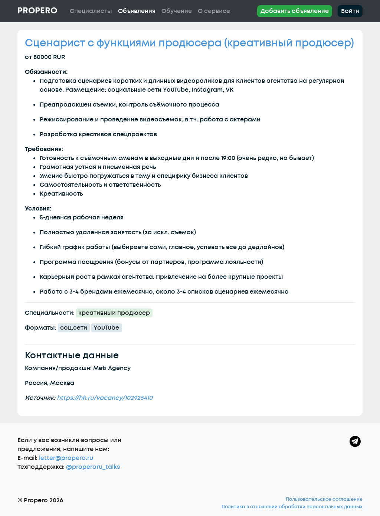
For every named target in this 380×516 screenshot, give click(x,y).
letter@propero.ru (66, 458)
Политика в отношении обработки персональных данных (292, 506)
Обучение (176, 11)
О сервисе (214, 11)
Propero (37, 11)
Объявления (136, 11)
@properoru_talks (93, 467)
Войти (350, 11)
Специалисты (91, 11)
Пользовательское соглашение (324, 499)
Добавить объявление (295, 11)
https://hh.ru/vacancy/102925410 (105, 398)
